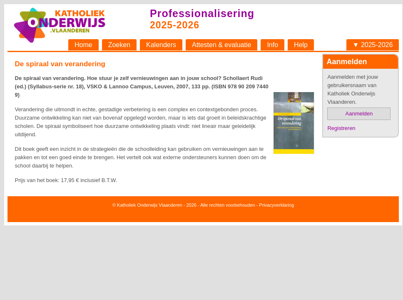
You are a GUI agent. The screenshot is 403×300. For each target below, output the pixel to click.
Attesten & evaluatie (221, 44)
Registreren (341, 128)
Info (272, 44)
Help (301, 44)
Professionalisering (202, 13)
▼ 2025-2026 (373, 44)
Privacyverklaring (276, 205)
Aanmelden (359, 113)
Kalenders (161, 44)
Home (83, 44)
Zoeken (119, 44)
